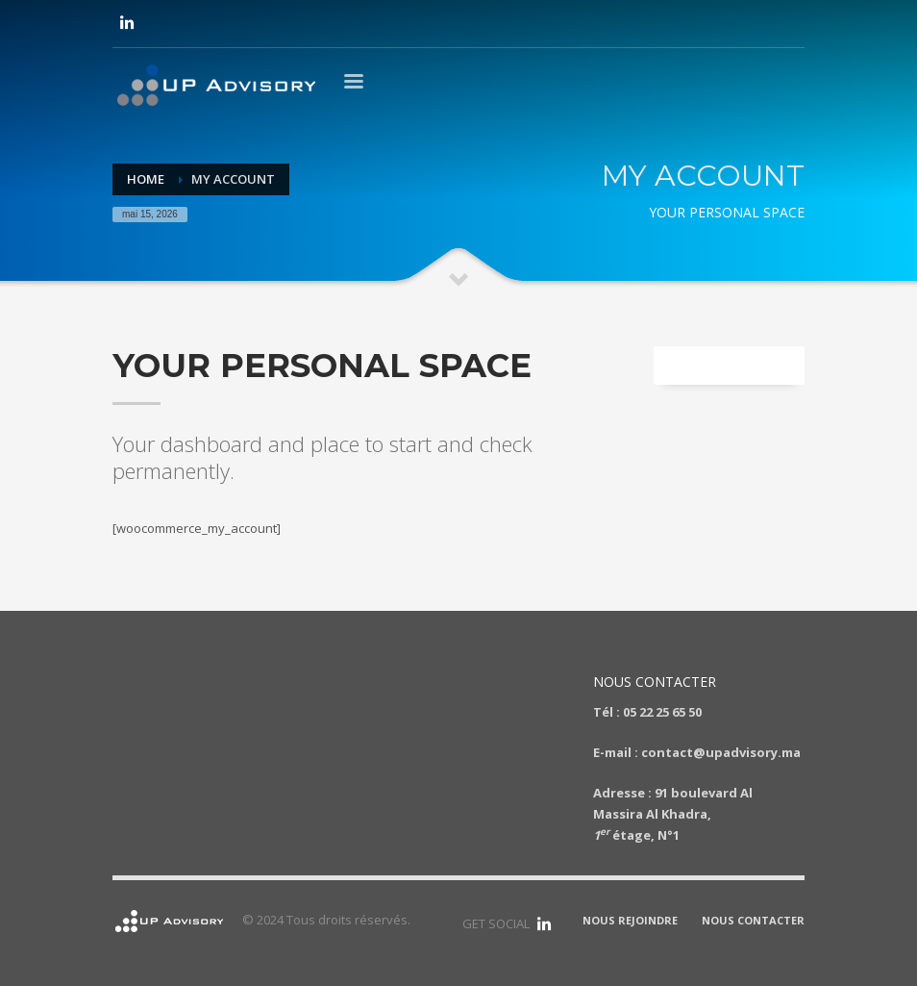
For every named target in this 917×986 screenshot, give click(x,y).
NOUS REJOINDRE (630, 920)
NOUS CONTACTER (753, 920)
